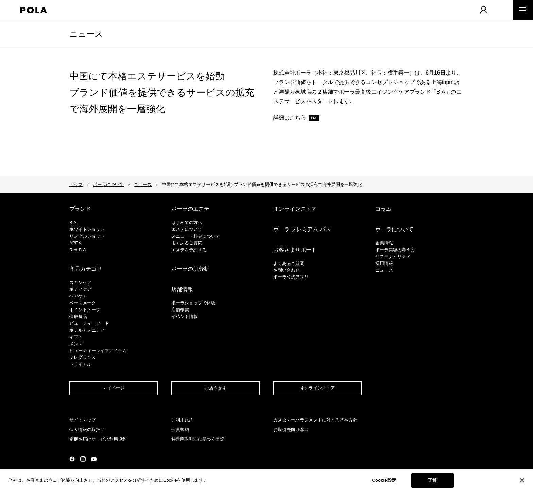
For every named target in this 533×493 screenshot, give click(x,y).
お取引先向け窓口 (291, 429)
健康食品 (78, 316)
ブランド (80, 209)
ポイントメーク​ (84, 309)
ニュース (86, 33)
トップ (76, 184)
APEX (75, 242)
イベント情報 (184, 316)
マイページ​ (114, 388)
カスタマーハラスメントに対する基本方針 (315, 420)
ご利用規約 (182, 420)
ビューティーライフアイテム (98, 350)
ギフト (76, 336)
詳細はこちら (290, 118)
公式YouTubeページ (94, 459)
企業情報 (384, 242)
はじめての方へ (186, 222)
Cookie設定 (384, 480)
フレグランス (82, 357)
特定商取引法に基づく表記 (197, 439)
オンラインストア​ (317, 388)
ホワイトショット (87, 229)
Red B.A (77, 249)
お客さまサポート (295, 250)
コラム (383, 209)
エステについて (186, 229)
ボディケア (80, 289)
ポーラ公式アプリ (291, 277)
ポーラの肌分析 (190, 269)
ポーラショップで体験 (193, 302)
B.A (72, 222)
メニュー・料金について (195, 236)
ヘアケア (78, 296)
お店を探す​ (216, 388)
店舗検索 (180, 309)
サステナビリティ (393, 256)
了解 (432, 480)
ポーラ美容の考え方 (395, 249)
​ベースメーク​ (82, 302)
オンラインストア (295, 209)
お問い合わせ (286, 270)
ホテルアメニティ (87, 330)
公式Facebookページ (72, 459)
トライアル (80, 364)
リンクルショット (87, 236)
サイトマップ (82, 420)
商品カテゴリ (85, 269)
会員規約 (180, 429)
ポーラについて (108, 184)
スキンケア (80, 282)
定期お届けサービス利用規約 (98, 439)
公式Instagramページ (83, 459)
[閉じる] (522, 480)
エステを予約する (189, 249)
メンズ (76, 343)
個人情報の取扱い (87, 429)
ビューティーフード (89, 323)
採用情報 (384, 263)
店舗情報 (182, 289)
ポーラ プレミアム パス (302, 229)
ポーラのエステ (190, 209)
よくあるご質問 (186, 242)
